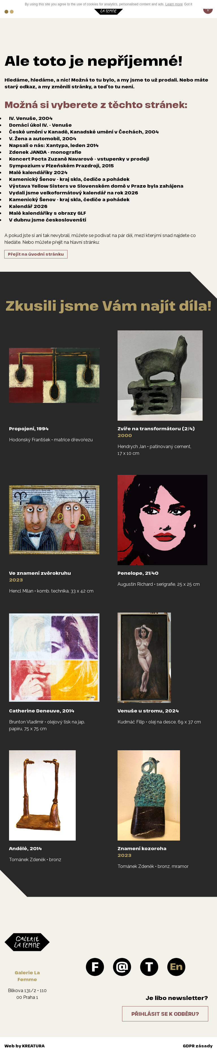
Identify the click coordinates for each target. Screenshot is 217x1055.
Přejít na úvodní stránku (36, 254)
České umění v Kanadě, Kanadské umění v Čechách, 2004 (84, 132)
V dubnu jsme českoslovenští (47, 220)
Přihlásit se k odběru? (165, 1013)
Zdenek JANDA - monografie (45, 152)
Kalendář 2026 (28, 206)
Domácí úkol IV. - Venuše (40, 125)
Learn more (174, 4)
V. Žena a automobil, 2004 (42, 138)
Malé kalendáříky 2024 (38, 172)
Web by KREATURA (25, 1046)
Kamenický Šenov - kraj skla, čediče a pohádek (69, 179)
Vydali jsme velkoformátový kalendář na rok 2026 (73, 193)
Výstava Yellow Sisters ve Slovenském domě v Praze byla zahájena (96, 186)
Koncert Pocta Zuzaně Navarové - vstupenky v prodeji (79, 159)
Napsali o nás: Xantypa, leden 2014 (54, 145)
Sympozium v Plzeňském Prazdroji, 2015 (61, 166)
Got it (188, 4)
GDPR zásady (197, 1046)
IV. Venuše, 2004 (31, 118)
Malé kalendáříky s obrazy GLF (47, 213)
